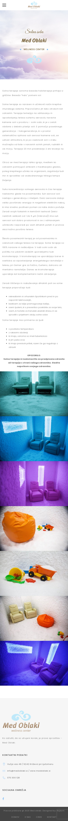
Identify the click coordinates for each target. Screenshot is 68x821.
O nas (28, 817)
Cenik (39, 817)
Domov (15, 817)
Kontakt (52, 817)
